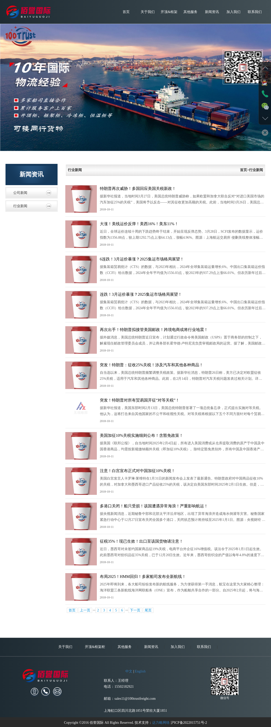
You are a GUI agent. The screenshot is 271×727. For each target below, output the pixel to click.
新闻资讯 (212, 12)
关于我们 (148, 12)
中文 (128, 711)
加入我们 (233, 12)
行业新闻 (20, 206)
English (140, 711)
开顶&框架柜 (169, 17)
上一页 (85, 610)
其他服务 (190, 12)
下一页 (135, 610)
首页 (126, 12)
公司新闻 (20, 193)
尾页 (148, 610)
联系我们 (255, 12)
